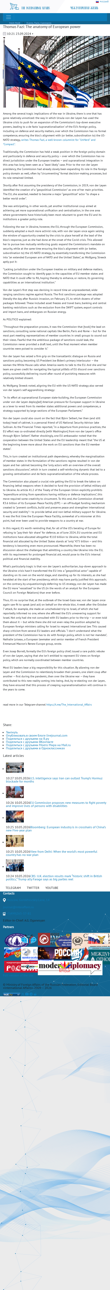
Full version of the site (18, 975)
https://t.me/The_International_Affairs (69, 704)
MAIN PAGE (14, 22)
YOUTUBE (51, 888)
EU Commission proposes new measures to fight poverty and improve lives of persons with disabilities (56, 804)
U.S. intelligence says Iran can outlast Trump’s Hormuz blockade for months (54, 779)
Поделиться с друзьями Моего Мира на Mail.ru (38, 745)
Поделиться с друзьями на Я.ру (27, 739)
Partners (8, 927)
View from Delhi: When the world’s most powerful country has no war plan (51, 853)
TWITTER (33, 888)
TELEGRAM (13, 888)
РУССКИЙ (102, 1)
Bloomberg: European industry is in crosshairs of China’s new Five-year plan (56, 828)
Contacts (8, 893)
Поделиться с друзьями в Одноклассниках (35, 748)
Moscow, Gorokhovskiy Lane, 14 (28, 900)
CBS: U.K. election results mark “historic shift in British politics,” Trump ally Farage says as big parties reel (54, 877)
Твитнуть (12, 732)
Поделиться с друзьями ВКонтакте (29, 742)
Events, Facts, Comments (39, 22)
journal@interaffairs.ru (18, 907)
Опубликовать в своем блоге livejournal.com (36, 735)
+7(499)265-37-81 (18, 913)
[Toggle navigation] (8, 17)
